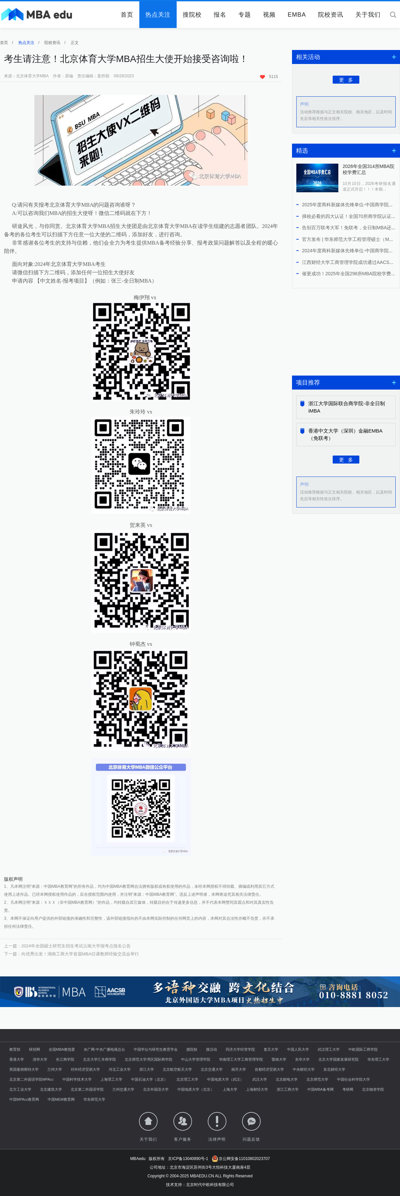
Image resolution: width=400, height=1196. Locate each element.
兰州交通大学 (123, 1089)
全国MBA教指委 (62, 1049)
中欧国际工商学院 (363, 1049)
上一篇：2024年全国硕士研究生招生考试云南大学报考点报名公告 (67, 945)
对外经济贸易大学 (85, 1069)
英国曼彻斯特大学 (24, 1069)
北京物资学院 (373, 1089)
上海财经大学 (257, 1089)
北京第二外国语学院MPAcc (31, 1079)
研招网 (34, 1049)
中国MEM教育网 (61, 1099)
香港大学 (16, 1059)
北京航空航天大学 (177, 1069)
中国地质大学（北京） (195, 1089)
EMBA (297, 14)
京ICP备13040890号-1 (188, 1158)
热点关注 (158, 14)
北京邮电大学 (287, 1079)
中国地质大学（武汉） (225, 1079)
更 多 (346, 79)
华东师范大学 (94, 1099)
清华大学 (40, 1059)
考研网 (347, 1089)
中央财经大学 (304, 1069)
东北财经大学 (334, 1069)
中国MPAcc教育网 (24, 1099)
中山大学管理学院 (195, 1059)
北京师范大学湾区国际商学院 (148, 1059)
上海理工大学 (111, 1079)
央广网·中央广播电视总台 (104, 1049)
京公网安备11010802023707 (241, 1158)
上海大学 (230, 1089)
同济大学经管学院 (240, 1049)
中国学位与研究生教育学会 (156, 1049)
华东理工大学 (378, 1059)
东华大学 (302, 1059)
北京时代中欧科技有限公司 (210, 1184)
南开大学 (238, 1069)
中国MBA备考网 (320, 1089)
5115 (269, 76)
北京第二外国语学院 (87, 1089)
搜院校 (192, 14)
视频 (269, 14)
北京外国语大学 (156, 1089)
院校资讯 (330, 14)
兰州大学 (54, 1069)
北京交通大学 (212, 1069)
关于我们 (368, 14)
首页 (127, 14)
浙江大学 (146, 1069)
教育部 (14, 1049)
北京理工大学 (187, 1079)
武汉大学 (259, 1079)
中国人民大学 (298, 1049)
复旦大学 (271, 1049)
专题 (244, 14)
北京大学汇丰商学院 (99, 1059)
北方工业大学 (20, 1089)
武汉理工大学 (329, 1049)
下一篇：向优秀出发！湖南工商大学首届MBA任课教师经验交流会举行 (71, 953)
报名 (220, 14)
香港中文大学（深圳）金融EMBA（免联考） (345, 434)
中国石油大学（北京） (149, 1079)
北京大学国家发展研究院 (338, 1059)
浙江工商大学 (288, 1089)
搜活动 (211, 1049)
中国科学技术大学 (77, 1079)
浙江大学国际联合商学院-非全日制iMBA (346, 407)
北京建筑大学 (51, 1089)
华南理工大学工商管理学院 (241, 1059)
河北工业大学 (120, 1069)
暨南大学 (279, 1059)
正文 (75, 42)
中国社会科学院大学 (353, 1079)
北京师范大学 (317, 1079)
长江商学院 (65, 1059)
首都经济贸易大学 (269, 1069)
